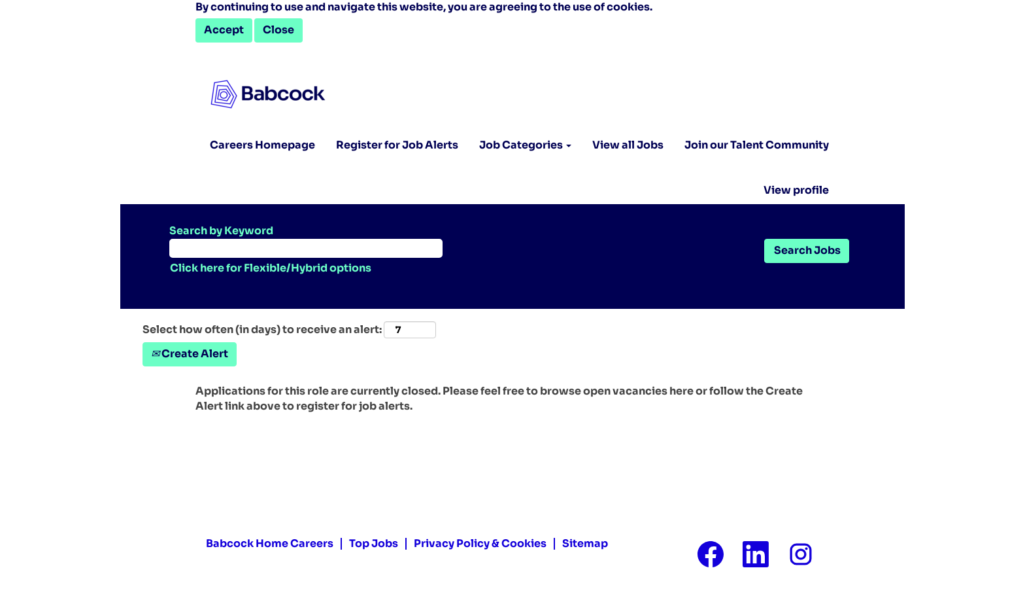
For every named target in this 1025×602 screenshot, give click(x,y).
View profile (796, 190)
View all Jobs (628, 145)
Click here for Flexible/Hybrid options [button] (270, 268)
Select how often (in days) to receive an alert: (262, 329)
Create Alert (189, 354)
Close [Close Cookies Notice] (278, 30)
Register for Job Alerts (397, 145)
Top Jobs (373, 544)
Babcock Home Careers (269, 544)
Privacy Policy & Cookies (480, 544)
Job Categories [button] (525, 145)
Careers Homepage (262, 145)
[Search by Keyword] (306, 248)
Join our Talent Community (756, 145)
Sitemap (585, 544)
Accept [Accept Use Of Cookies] (224, 30)
